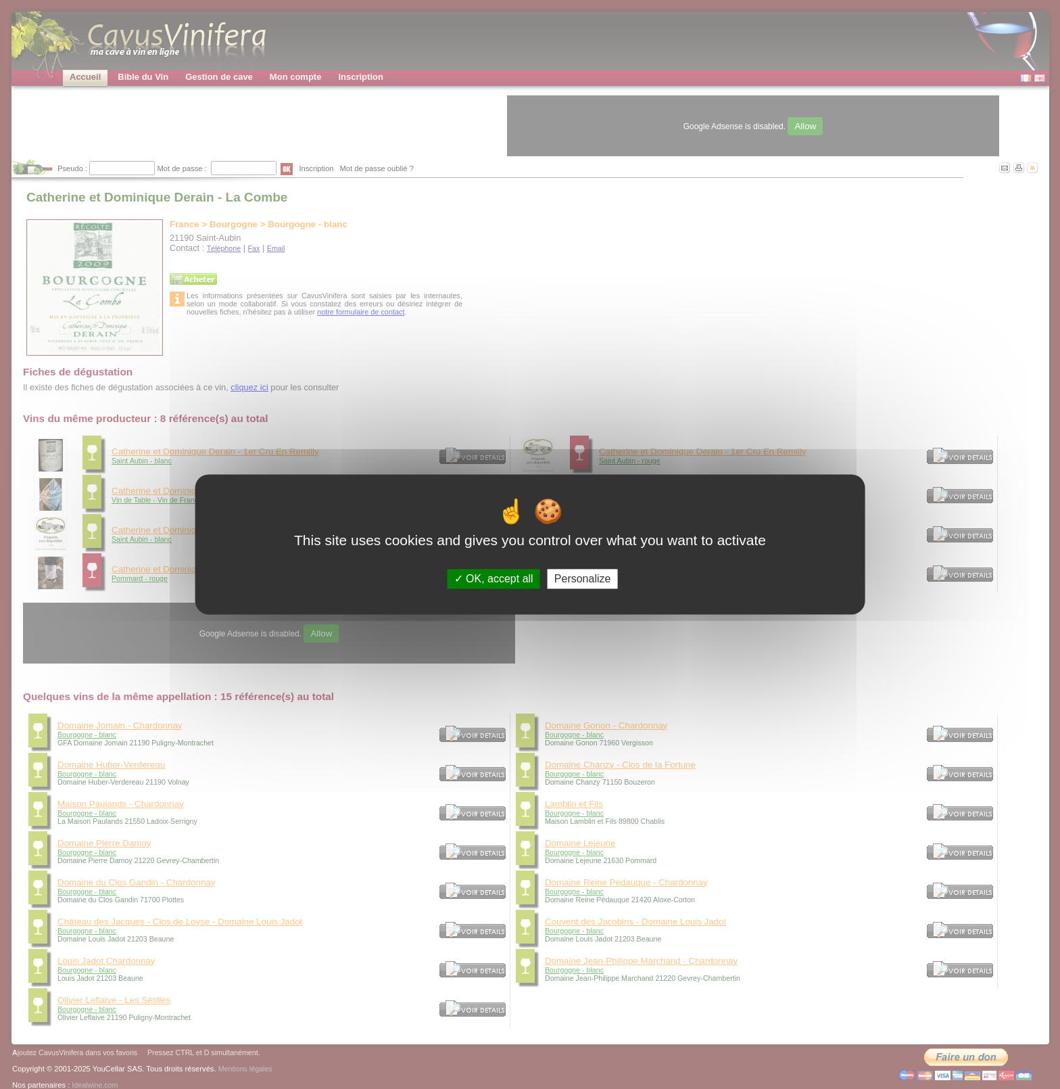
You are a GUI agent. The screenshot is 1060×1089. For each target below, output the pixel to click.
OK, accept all (493, 578)
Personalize (582, 578)
